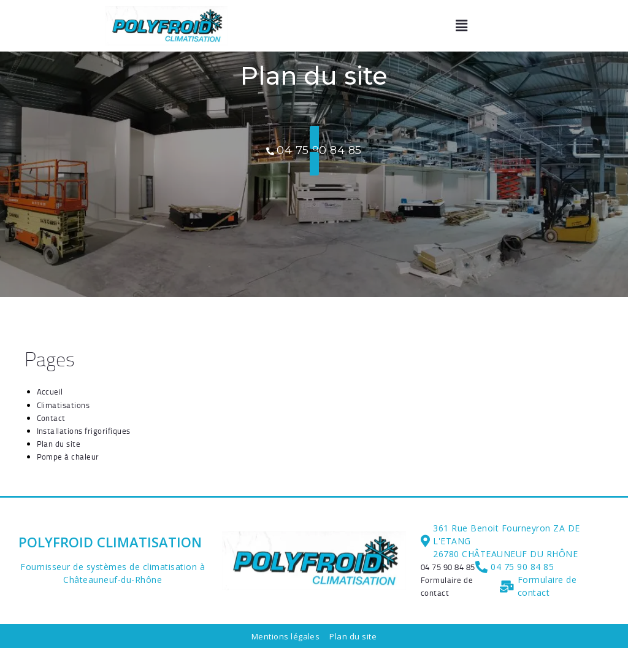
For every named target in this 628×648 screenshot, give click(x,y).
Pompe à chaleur (68, 455)
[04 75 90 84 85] (448, 566)
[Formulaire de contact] (460, 586)
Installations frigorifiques (84, 430)
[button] (462, 26)
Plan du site (59, 443)
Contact (51, 417)
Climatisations (63, 404)
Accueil (50, 391)
